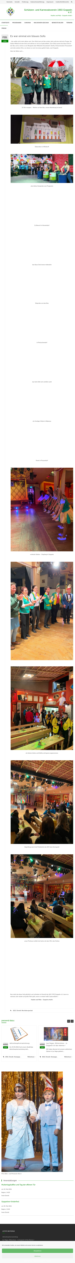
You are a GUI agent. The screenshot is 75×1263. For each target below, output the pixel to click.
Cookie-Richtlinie (28, 1260)
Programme (16, 23)
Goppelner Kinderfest (10, 1202)
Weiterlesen (31, 1057)
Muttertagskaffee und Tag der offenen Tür (18, 1185)
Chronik (27, 23)
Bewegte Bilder (57, 23)
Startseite (9, 2)
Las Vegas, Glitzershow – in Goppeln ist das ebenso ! (18, 1240)
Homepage (17, 1057)
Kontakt (17, 2)
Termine (69, 23)
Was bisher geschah (41, 23)
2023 (14, 1010)
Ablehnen (37, 1256)
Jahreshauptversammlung (19, 1043)
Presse (4, 28)
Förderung (25, 2)
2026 (6, 1057)
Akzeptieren (37, 1251)
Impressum (48, 1260)
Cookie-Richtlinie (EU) (62, 2)
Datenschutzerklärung (39, 1260)
